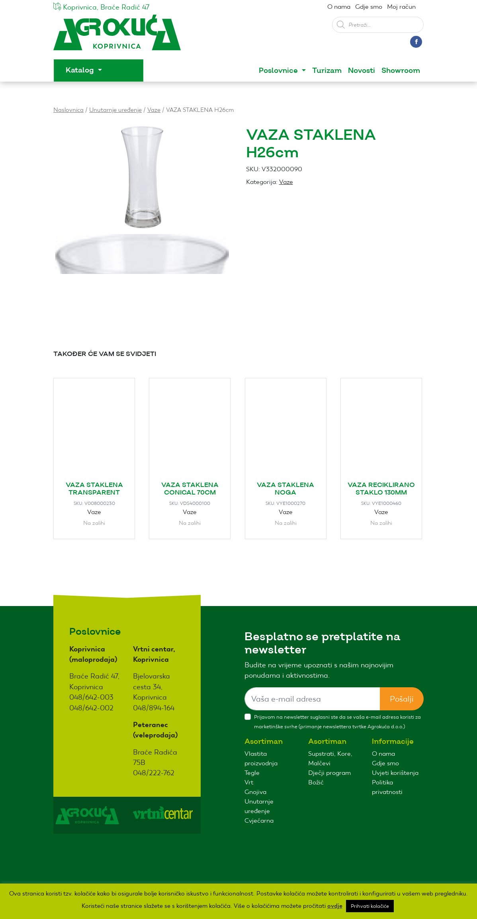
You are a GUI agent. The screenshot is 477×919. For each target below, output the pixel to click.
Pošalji (402, 699)
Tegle (252, 772)
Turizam (327, 70)
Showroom (400, 70)
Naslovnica (68, 109)
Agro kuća (117, 36)
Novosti (361, 70)
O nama (338, 6)
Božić (316, 782)
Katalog (81, 70)
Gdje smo (368, 6)
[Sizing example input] (312, 698)
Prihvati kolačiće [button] (370, 906)
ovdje (334, 906)
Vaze (153, 109)
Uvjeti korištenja (395, 772)
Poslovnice (279, 70)
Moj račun (401, 6)
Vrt (248, 782)
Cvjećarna (259, 820)
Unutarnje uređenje (115, 109)
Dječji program (329, 772)
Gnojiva (255, 792)
